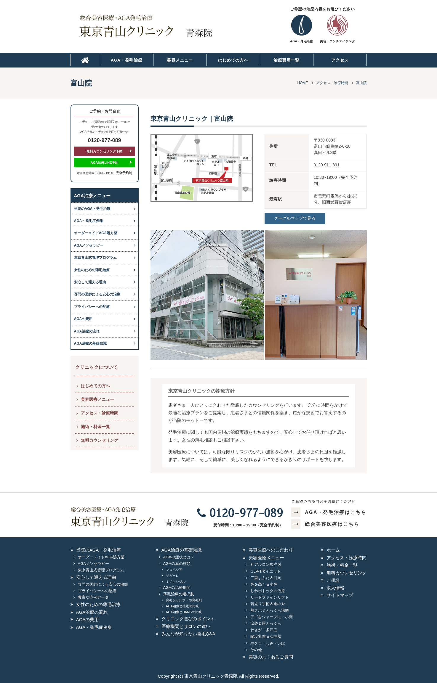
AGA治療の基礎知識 (90, 343)
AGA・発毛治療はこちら (329, 512)
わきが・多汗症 (263, 630)
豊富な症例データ (93, 597)
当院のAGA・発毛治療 (92, 209)
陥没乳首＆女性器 (265, 636)
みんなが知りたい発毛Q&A (188, 633)
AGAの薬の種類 (177, 563)
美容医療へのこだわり (271, 549)
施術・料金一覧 (95, 426)
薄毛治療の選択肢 (178, 594)
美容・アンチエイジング (337, 41)
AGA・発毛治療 (127, 60)
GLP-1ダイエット (265, 571)
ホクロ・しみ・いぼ (267, 643)
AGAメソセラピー (88, 245)
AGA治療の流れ (87, 331)
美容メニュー (180, 60)
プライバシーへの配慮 (92, 307)
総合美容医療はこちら (325, 524)
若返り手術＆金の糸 (267, 604)
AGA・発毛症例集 (88, 221)
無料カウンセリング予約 (104, 151)
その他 (256, 649)
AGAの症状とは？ (178, 557)
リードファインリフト (269, 597)
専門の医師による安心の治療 (97, 294)
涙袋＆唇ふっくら (265, 623)
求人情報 (335, 587)
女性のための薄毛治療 (92, 270)
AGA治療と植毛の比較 (182, 606)
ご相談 (333, 580)
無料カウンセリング (99, 440)
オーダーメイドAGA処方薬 (96, 233)
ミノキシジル (175, 581)
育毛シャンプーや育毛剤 (184, 600)
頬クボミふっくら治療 (269, 610)
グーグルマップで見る (295, 218)
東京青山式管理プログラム (95, 257)
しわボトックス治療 (267, 591)
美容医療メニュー (97, 399)
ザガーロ (172, 575)
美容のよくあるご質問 (271, 656)
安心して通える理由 (90, 282)
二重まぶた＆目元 (265, 578)
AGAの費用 (83, 319)
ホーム (333, 549)
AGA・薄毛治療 (301, 41)
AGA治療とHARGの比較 (184, 612)
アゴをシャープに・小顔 (271, 617)
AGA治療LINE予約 (105, 162)
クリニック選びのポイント (188, 618)
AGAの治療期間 (177, 587)
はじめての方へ (233, 60)
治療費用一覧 (286, 60)
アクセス (340, 60)
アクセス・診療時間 (99, 413)
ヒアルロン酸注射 (265, 564)
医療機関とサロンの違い (185, 626)
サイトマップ (339, 595)
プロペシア (174, 569)
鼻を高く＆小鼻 (263, 584)
